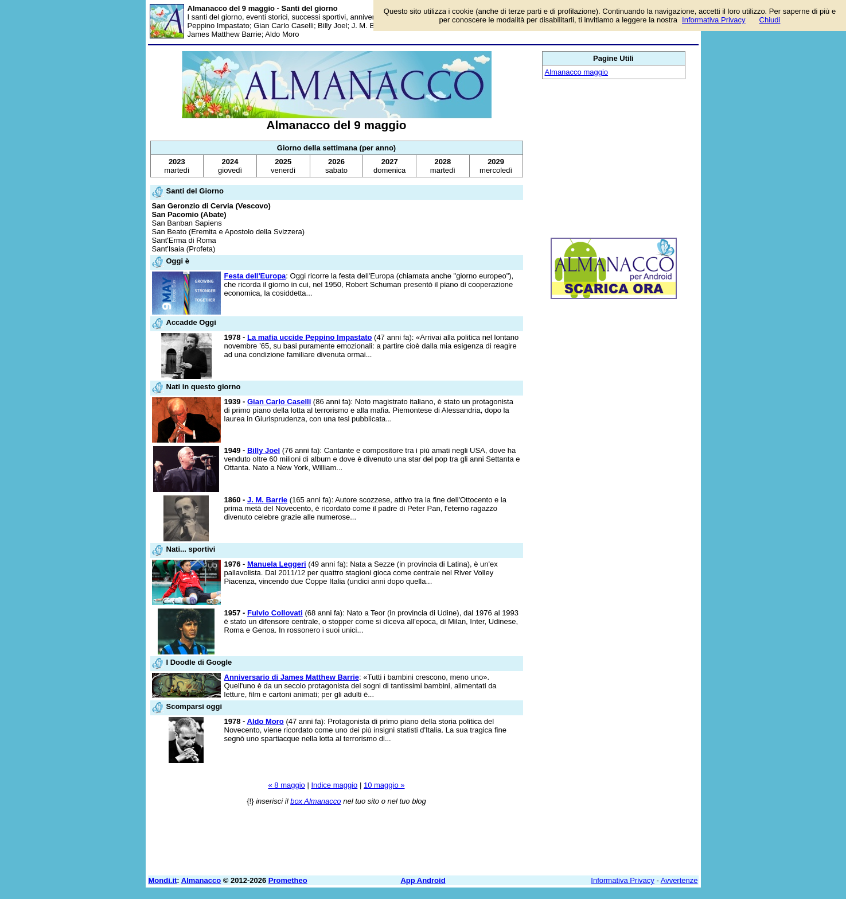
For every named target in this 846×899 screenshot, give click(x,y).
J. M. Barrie (267, 499)
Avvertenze (679, 880)
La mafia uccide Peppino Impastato (309, 337)
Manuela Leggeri (276, 564)
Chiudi (770, 20)
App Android (422, 880)
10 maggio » (384, 785)
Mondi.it (163, 880)
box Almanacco (315, 801)
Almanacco (201, 880)
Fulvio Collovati (275, 613)
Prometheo (287, 880)
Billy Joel (263, 450)
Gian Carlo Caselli (279, 401)
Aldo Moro (265, 721)
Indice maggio (334, 785)
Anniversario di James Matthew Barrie (292, 677)
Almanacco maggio (577, 72)
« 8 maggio (286, 785)
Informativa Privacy (622, 880)
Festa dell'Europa (255, 276)
